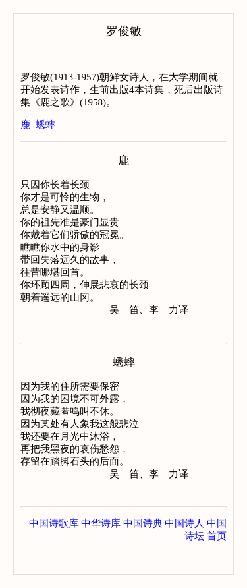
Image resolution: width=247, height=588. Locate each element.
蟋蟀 (45, 124)
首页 (217, 561)
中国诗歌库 (53, 548)
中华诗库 (101, 548)
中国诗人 (184, 548)
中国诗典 (143, 548)
